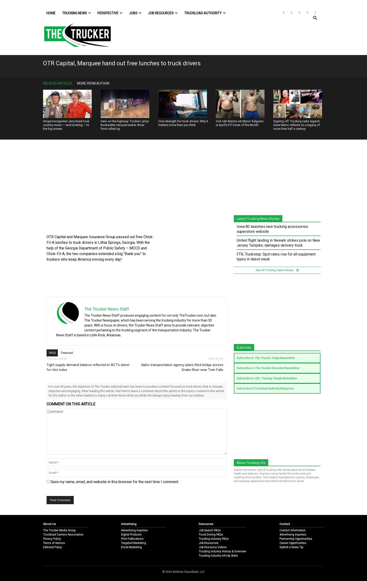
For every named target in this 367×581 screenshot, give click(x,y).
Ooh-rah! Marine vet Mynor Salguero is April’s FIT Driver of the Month (240, 123)
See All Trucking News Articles (277, 270)
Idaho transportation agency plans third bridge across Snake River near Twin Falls (182, 367)
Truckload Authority (205, 13)
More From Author (93, 83)
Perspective (109, 13)
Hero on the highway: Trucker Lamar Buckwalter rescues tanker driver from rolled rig (125, 124)
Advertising (128, 524)
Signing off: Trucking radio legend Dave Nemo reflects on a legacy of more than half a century (296, 124)
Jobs (135, 13)
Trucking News (76, 13)
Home (50, 13)
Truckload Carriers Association (63, 534)
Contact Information (292, 530)
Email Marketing (131, 547)
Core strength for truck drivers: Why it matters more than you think (183, 123)
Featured (67, 353)
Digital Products (131, 534)
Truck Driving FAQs (211, 534)
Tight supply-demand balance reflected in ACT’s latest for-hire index (88, 367)
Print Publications (132, 538)
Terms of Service (54, 543)
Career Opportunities (292, 543)
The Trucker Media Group (59, 530)
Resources (206, 524)
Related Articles (57, 83)
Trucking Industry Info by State (218, 555)
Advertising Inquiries (134, 530)
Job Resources (163, 13)
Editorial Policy (52, 547)
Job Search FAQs (210, 530)
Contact (284, 524)
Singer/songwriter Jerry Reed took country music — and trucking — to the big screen (66, 124)
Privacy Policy (52, 538)
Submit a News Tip (291, 547)
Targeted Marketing (133, 543)
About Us (49, 524)
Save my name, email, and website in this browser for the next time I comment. (115, 482)
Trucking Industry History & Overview (222, 551)
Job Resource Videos (213, 547)
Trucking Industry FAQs (214, 538)
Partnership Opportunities (295, 538)
